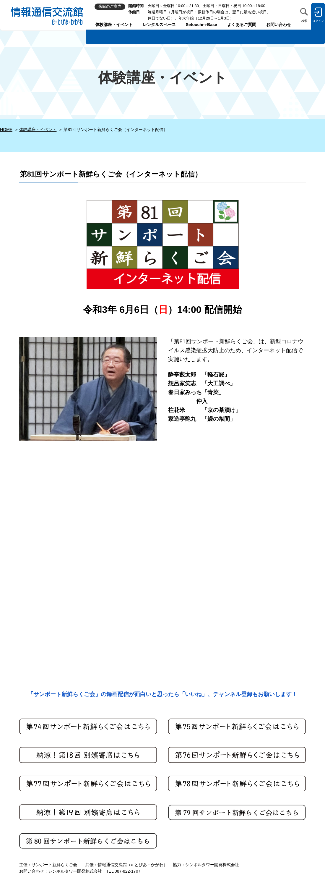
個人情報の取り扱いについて (121, 790)
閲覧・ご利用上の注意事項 (119, 808)
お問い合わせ (278, 24)
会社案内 (102, 826)
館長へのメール (14, 808)
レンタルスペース (159, 24)
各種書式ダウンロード (114, 835)
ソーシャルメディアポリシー (121, 799)
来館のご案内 (12, 817)
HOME (6, 129)
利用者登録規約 (108, 781)
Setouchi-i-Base (201, 24)
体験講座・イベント (114, 24)
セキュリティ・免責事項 (116, 817)
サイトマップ (106, 772)
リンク (100, 844)
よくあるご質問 (241, 24)
